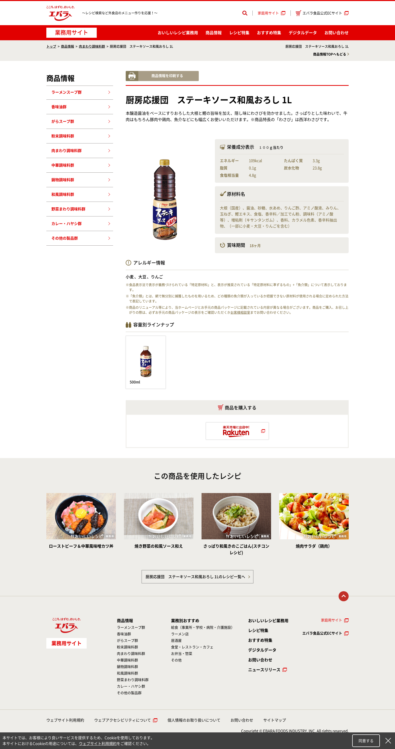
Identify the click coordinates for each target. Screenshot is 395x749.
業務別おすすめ (185, 621)
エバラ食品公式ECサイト (319, 13)
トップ (51, 46)
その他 (176, 660)
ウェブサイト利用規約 (65, 720)
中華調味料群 (62, 165)
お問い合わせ (336, 33)
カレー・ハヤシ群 (66, 224)
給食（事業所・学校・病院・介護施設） (203, 627)
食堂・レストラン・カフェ (192, 647)
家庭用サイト (268, 13)
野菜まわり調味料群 (68, 209)
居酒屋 (176, 640)
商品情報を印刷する (167, 76)
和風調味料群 (62, 194)
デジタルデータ (303, 33)
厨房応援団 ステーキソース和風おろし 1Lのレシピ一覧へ (195, 577)
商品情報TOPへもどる (329, 54)
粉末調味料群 (62, 136)
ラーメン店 (180, 634)
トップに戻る (344, 596)
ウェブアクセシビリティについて (122, 720)
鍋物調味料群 (62, 180)
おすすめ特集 (269, 33)
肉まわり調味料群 (92, 46)
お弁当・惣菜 (181, 653)
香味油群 (59, 107)
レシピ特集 (239, 33)
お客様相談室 (240, 312)
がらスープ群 (62, 121)
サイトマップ (274, 720)
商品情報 (214, 33)
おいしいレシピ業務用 (268, 621)
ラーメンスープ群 (66, 92)
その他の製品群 (64, 238)
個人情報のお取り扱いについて (194, 720)
